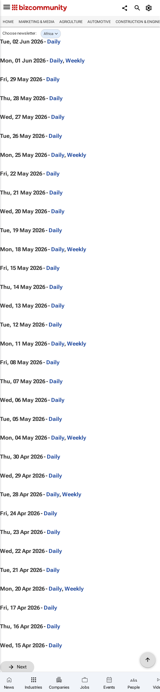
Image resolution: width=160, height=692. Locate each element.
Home (8, 22)
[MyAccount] (149, 8)
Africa (48, 34)
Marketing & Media (36, 22)
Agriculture (71, 22)
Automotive (99, 22)
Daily (54, 41)
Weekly (74, 60)
